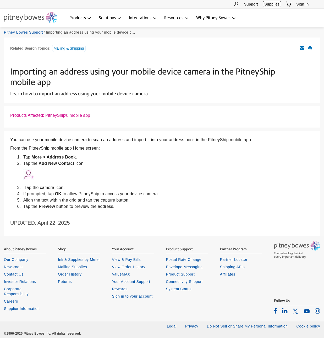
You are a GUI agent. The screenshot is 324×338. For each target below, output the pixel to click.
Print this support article (310, 48)
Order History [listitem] (70, 274)
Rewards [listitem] (119, 289)
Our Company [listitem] (16, 259)
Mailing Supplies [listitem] (72, 267)
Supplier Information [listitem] (22, 309)
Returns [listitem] (65, 281)
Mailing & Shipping (69, 48)
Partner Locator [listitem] (234, 259)
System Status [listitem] (179, 289)
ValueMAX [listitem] (121, 274)
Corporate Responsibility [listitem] (16, 291)
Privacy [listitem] (191, 326)
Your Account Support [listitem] (131, 281)
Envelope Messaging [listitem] (184, 267)
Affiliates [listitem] (227, 274)
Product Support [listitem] (180, 274)
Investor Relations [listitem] (20, 281)
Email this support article (302, 48)
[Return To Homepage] (30, 18)
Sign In (302, 4)
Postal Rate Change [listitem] (183, 259)
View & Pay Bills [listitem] (126, 259)
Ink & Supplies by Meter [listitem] (79, 259)
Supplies (271, 4)
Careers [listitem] (11, 301)
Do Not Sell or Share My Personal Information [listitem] (247, 326)
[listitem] (275, 311)
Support (251, 4)
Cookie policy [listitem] (308, 326)
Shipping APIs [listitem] (232, 267)
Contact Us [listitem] (14, 274)
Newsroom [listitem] (13, 267)
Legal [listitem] (172, 326)
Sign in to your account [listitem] (132, 296)
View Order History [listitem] (128, 267)
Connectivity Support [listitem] (184, 281)
